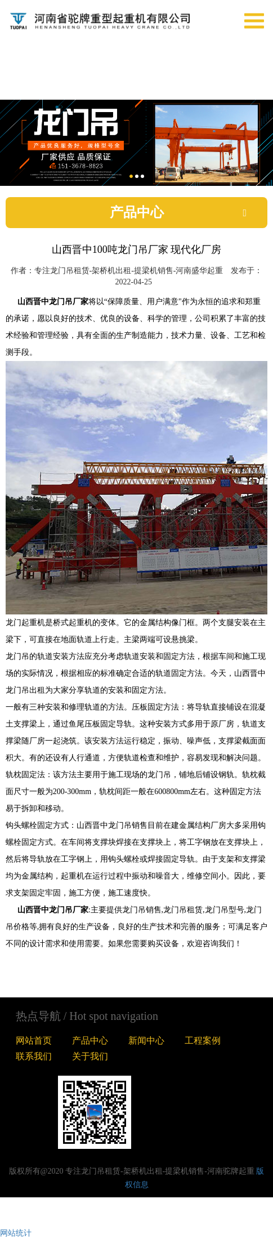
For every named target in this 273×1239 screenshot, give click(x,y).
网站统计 (16, 1233)
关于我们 (90, 1056)
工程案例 (203, 1040)
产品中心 (90, 1040)
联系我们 (34, 1056)
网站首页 (34, 1040)
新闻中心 (146, 1040)
